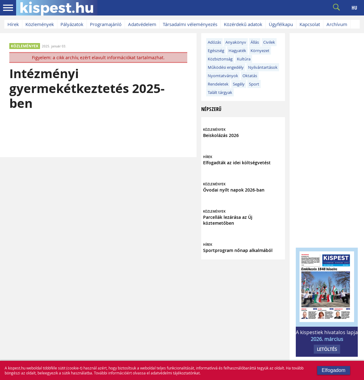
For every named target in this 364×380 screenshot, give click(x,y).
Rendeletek (218, 84)
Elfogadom (334, 370)
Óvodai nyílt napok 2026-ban (233, 190)
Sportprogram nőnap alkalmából (238, 250)
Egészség (216, 50)
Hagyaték (237, 50)
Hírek (13, 24)
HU (354, 7)
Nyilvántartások (262, 67)
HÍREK (207, 157)
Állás (255, 42)
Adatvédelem (142, 24)
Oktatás (249, 75)
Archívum (336, 24)
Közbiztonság (220, 59)
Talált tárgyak (220, 92)
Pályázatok (71, 24)
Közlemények (39, 24)
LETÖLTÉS (327, 349)
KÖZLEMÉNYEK (24, 46)
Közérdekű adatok (243, 24)
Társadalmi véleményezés (190, 24)
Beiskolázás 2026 (221, 135)
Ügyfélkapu (281, 24)
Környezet (260, 50)
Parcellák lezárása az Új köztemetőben (227, 220)
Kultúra (244, 59)
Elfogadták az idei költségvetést (237, 163)
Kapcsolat (310, 24)
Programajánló (106, 24)
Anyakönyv (235, 42)
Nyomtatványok (223, 75)
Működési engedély (226, 67)
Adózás (214, 42)
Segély (239, 84)
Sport (254, 84)
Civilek (269, 42)
